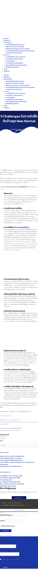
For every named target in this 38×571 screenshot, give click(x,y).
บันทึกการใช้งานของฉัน (7, 526)
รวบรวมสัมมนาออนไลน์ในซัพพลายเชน (11, 460)
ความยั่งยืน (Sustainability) (14, 63)
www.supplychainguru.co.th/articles (10, 430)
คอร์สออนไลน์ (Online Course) (15, 45)
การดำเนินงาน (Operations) (14, 59)
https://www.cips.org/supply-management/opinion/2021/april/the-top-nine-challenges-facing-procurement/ (19, 422)
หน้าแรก (6, 38)
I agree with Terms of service (10, 559)
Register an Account (6, 541)
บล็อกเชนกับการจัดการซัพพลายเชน (10, 466)
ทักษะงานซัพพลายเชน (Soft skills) (16, 65)
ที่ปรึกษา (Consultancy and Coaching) (17, 49)
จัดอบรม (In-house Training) (15, 47)
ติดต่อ (5, 69)
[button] (19, 437)
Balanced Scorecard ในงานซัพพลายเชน (12, 456)
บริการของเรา (8, 43)
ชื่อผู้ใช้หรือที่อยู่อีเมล (6, 515)
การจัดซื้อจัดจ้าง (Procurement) (15, 57)
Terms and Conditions (14, 503)
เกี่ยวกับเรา (7, 41)
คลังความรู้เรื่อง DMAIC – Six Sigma (10, 458)
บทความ (6, 55)
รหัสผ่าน (2, 521)
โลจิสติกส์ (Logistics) (12, 67)
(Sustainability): (21, 227)
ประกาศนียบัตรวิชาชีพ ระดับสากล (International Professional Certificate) (20, 52)
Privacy (4, 503)
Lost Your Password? (6, 535)
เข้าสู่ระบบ (7, 71)
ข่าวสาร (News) (10, 61)
